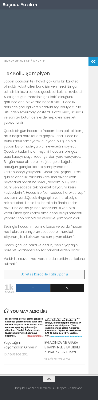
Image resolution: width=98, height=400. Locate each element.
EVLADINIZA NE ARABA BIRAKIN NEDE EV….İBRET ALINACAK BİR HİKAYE (62, 347)
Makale (39, 61)
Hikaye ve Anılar (17, 61)
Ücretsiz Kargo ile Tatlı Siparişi (44, 274)
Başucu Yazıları (19, 5)
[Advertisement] (49, 28)
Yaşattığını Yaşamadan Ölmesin (20, 345)
